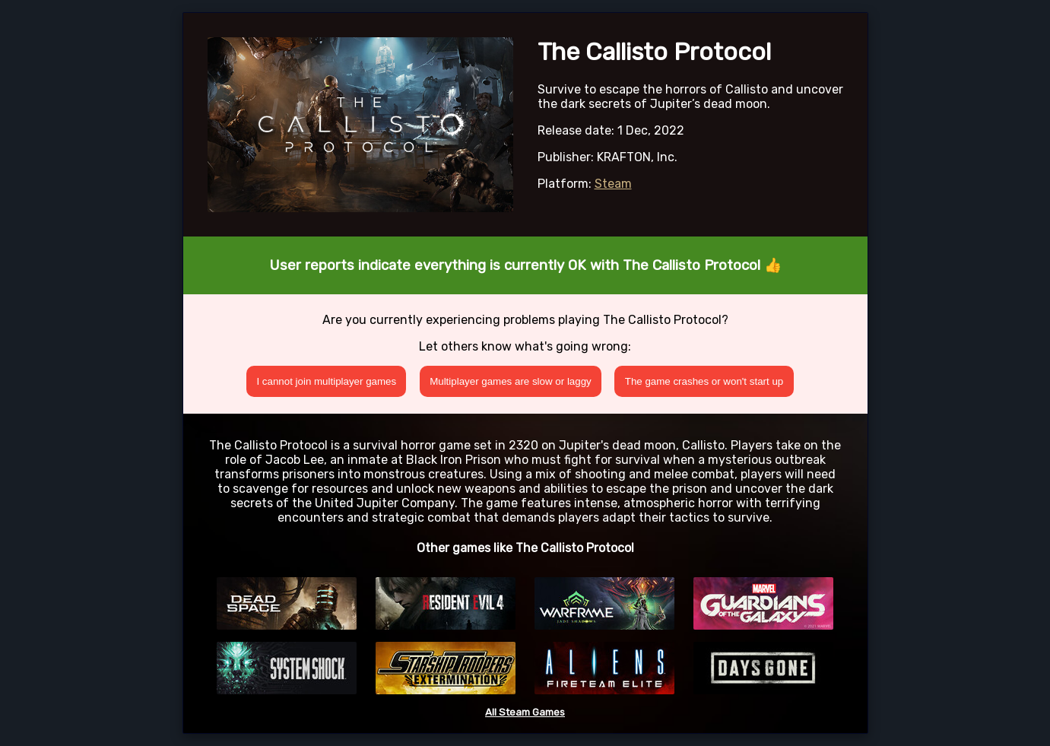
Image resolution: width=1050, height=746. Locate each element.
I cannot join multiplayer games (326, 381)
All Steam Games (525, 712)
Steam (613, 183)
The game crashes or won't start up (704, 381)
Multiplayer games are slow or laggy (511, 381)
